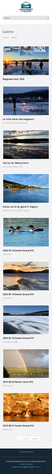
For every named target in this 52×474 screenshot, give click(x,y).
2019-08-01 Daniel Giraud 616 (18, 425)
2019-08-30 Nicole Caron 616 (18, 381)
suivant (25, 438)
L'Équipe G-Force (34, 467)
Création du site (17, 467)
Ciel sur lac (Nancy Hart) (16, 162)
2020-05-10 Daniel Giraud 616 (18, 338)
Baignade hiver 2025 (13, 79)
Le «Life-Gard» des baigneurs (18, 119)
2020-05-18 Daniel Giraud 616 (18, 294)
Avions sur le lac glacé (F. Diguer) (20, 206)
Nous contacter (27, 452)
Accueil (5, 37)
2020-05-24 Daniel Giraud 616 (18, 250)
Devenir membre (26, 464)
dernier (35, 438)
